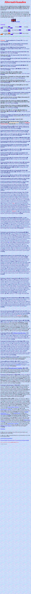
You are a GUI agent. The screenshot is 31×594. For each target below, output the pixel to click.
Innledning (2, 428)
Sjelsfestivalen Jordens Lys (5, 414)
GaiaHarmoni (18, 364)
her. (9, 242)
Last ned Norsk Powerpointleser (6, 438)
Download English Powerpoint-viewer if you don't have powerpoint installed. (14, 440)
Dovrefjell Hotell (17, 413)
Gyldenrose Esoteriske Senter (19, 333)
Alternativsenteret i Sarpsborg (15, 368)
